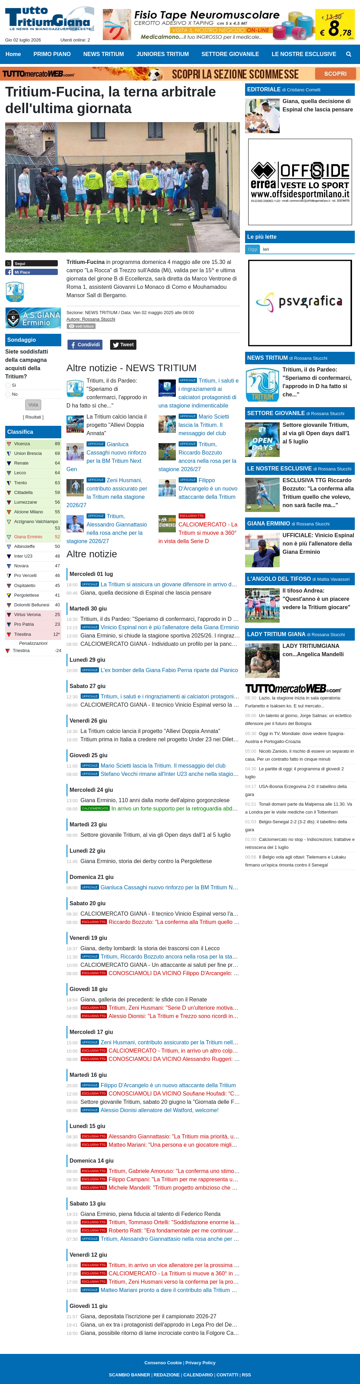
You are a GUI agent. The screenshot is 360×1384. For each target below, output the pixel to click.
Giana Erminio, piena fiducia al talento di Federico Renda (151, 1214)
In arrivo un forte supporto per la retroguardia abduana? (164, 809)
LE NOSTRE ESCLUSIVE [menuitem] (304, 54)
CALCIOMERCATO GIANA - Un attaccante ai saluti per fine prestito (163, 965)
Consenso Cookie (163, 1362)
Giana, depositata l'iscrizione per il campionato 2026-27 (149, 1316)
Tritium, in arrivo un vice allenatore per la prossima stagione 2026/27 (179, 1265)
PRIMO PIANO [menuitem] (52, 54)
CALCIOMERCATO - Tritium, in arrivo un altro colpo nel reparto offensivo (184, 1051)
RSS (246, 1374)
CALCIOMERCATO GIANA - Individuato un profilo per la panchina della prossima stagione (191, 644)
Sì (14, 385)
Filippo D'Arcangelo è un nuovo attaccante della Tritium (208, 488)
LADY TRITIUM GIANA (276, 634)
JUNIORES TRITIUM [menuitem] (162, 54)
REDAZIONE (167, 1374)
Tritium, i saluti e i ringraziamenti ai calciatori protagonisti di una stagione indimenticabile (199, 696)
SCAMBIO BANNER (129, 1374)
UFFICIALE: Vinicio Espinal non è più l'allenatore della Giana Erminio (318, 543)
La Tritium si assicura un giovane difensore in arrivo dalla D (163, 584)
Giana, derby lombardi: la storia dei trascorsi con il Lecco (150, 948)
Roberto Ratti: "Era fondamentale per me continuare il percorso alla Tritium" (187, 1231)
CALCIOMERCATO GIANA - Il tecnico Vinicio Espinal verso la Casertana (170, 705)
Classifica (20, 432)
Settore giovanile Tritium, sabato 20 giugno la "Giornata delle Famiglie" (167, 1102)
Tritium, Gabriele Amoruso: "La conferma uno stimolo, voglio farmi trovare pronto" (194, 1171)
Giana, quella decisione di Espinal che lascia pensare (146, 593)
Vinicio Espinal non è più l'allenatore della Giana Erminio (160, 627)
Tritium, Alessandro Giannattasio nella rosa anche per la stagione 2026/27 (181, 1239)
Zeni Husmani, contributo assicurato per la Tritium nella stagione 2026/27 (180, 1042)
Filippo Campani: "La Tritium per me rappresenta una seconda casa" (179, 1179)
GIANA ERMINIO (268, 523)
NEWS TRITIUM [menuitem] (103, 54)
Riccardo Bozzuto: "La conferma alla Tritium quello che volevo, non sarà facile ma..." (198, 922)
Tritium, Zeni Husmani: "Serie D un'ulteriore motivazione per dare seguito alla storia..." (200, 1008)
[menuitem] (348, 54)
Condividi (85, 345)
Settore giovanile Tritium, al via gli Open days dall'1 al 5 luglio (156, 835)
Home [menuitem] (13, 54)
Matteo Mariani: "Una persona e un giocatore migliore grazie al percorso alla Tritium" (198, 1145)
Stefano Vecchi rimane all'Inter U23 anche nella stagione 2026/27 (171, 774)
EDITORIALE (264, 89)
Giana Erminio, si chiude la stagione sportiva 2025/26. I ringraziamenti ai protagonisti (184, 636)
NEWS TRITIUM (101, 312)
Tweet (123, 345)
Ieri (266, 249)
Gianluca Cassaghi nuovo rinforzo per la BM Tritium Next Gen (166, 887)
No (15, 394)
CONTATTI (227, 1374)
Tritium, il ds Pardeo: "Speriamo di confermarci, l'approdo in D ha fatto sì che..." (177, 619)
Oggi (252, 249)
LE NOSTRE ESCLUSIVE (279, 468)
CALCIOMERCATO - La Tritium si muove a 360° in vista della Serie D (180, 1273)
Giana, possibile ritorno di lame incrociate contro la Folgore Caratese (165, 1333)
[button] (33, 405)
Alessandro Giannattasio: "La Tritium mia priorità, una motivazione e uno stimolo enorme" (204, 1136)
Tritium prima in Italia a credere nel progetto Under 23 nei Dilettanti (162, 739)
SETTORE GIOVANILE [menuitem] (230, 54)
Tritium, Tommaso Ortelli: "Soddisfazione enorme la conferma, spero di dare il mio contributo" (209, 1222)
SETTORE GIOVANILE (276, 413)
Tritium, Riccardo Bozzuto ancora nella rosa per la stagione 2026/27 (174, 957)
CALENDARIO (198, 1374)
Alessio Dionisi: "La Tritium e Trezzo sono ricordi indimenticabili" (173, 1016)
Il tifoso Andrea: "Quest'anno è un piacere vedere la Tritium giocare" (316, 599)
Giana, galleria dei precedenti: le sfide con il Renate (144, 999)
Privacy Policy (201, 1362)
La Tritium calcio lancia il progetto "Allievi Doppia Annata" (116, 425)
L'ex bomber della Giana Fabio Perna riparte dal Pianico (159, 670)
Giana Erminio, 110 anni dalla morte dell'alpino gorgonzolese (155, 800)
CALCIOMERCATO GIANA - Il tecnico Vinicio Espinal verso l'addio (162, 914)
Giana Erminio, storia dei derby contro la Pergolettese (146, 861)
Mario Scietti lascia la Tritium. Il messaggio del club (204, 425)
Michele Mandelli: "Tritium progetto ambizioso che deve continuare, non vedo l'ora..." (198, 1188)
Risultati (33, 417)
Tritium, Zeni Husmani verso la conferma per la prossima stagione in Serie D (188, 1282)
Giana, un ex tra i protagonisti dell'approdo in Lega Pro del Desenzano (167, 1325)
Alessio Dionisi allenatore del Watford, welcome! (150, 1110)
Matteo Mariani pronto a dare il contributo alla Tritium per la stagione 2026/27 (185, 1290)
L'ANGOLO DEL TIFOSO (279, 579)
